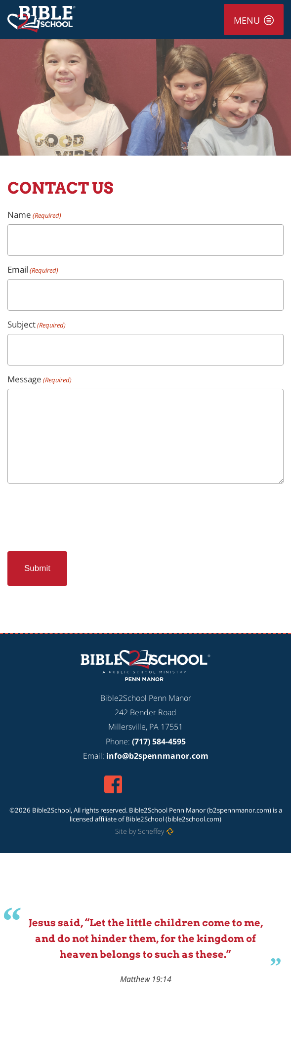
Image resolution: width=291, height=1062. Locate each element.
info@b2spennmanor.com (157, 755)
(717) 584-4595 (159, 741)
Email (32, 269)
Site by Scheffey (139, 831)
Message (39, 379)
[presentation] (82, 513)
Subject (36, 324)
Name (34, 214)
